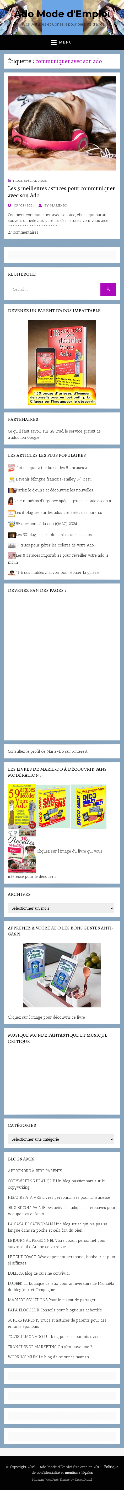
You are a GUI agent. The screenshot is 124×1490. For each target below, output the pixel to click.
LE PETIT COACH (22, 1257)
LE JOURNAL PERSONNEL (31, 1240)
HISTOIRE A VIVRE (24, 1197)
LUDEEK (15, 1283)
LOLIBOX (16, 1273)
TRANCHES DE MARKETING (32, 1347)
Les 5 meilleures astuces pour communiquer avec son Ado (61, 192)
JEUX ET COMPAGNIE (26, 1207)
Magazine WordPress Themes (50, 1479)
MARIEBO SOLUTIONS (27, 1300)
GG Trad (56, 431)
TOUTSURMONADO (25, 1336)
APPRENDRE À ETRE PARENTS (35, 1171)
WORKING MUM (23, 1357)
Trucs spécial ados (30, 181)
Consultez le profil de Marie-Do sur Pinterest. (48, 751)
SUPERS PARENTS (23, 1320)
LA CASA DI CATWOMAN (30, 1224)
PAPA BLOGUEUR (23, 1310)
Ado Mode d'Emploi (62, 14)
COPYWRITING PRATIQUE (31, 1181)
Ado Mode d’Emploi (56, 1467)
